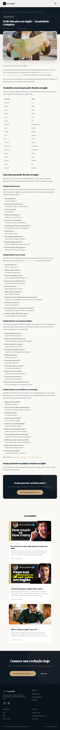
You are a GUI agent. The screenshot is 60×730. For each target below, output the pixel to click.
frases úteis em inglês (30, 260)
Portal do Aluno (7, 719)
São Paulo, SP (35, 719)
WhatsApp (44, 673)
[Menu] (55, 3)
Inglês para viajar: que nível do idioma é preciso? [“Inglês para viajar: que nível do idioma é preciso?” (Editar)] (27, 457)
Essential (9, 3)
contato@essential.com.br (39, 716)
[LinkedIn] (8, 703)
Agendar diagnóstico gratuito (30, 492)
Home (4, 12)
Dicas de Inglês (14, 12)
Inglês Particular (36, 694)
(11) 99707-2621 (36, 713)
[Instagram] (4, 703)
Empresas (34, 700)
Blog (9, 12)
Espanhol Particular (37, 697)
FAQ (4, 716)
